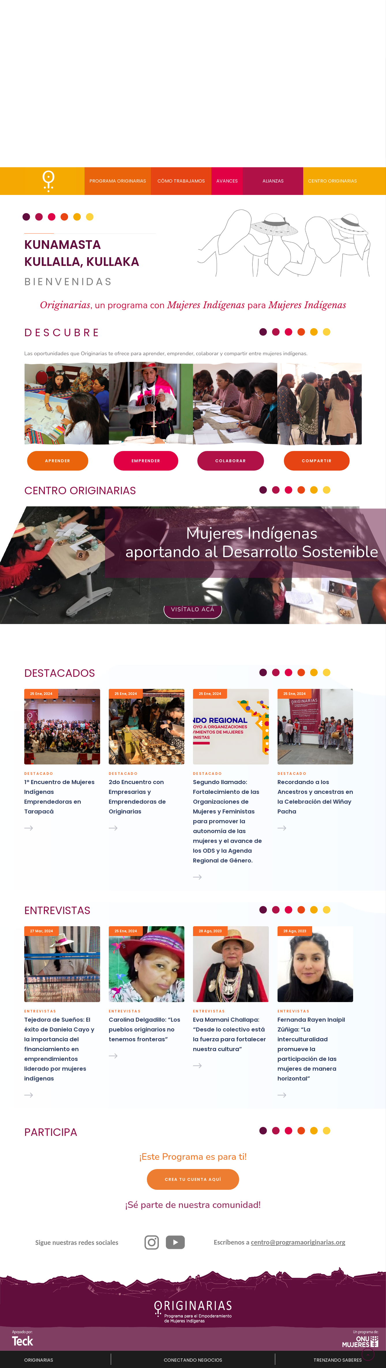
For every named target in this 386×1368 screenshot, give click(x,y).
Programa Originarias (117, 181)
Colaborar (230, 461)
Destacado (38, 773)
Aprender (57, 461)
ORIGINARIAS (38, 1360)
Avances (227, 181)
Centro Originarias (332, 181)
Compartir (317, 461)
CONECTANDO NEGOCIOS (193, 1360)
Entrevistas (40, 1011)
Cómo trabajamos (181, 181)
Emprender (146, 461)
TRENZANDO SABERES (338, 1360)
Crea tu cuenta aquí (193, 1179)
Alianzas (273, 181)
